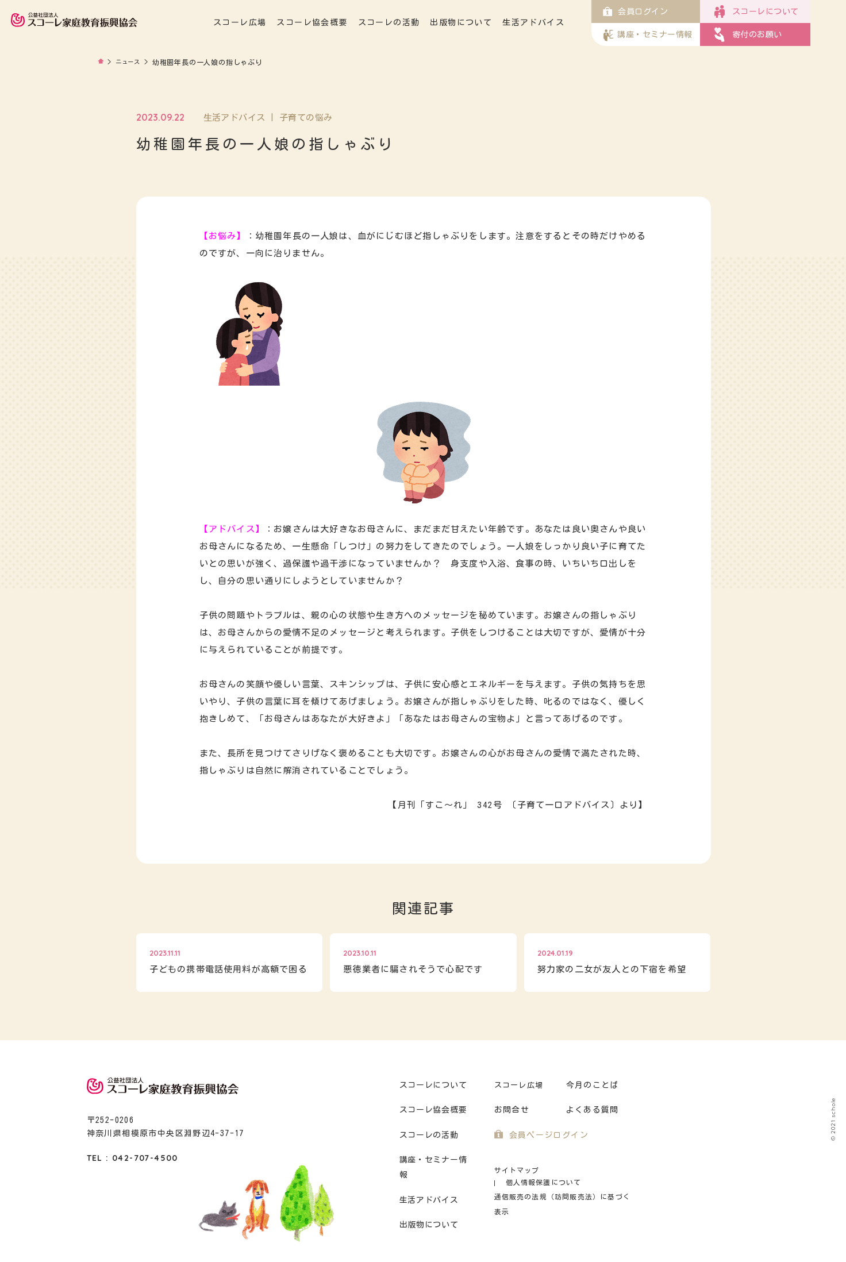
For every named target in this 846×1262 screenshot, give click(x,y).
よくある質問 (591, 1110)
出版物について (497, 22)
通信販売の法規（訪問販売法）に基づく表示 (563, 1184)
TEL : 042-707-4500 (132, 1158)
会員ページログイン (546, 1135)
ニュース (130, 62)
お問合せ (510, 1110)
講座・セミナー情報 (436, 1160)
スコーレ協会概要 (347, 22)
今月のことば (591, 1085)
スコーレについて (432, 1085)
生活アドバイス (569, 22)
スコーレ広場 (275, 22)
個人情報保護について (590, 1170)
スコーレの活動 (425, 22)
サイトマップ (515, 1170)
